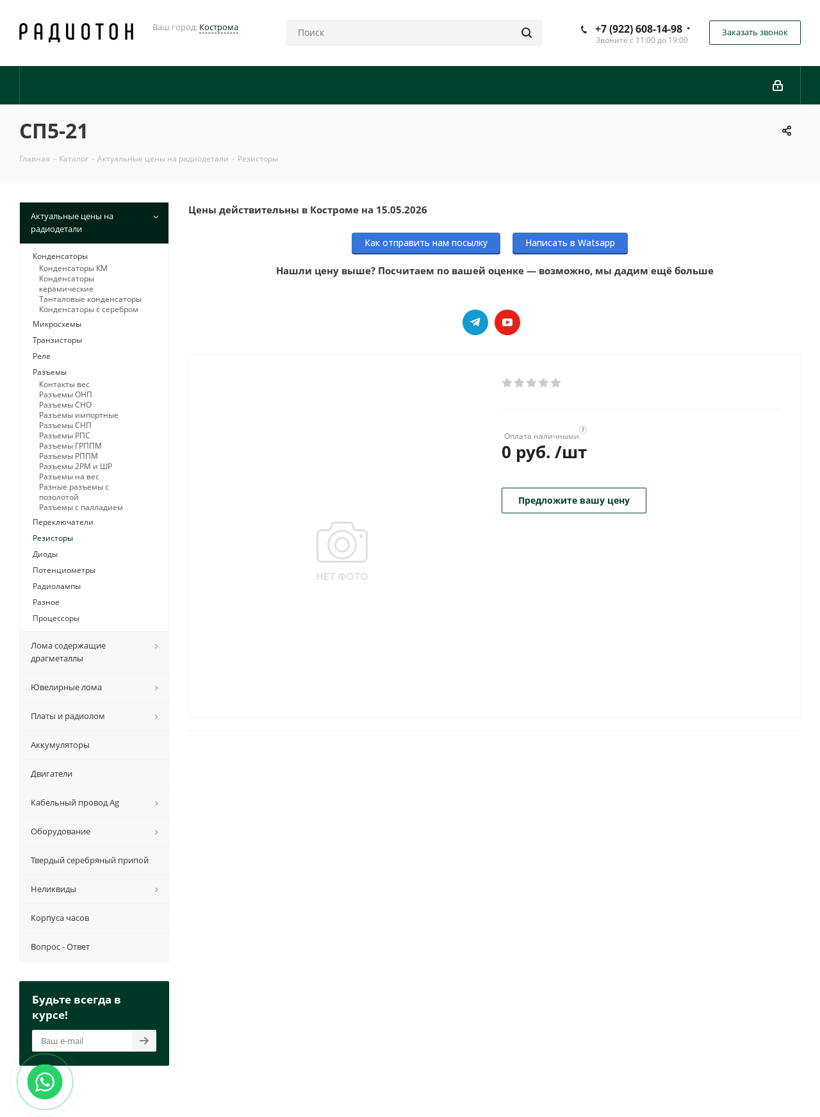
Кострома (218, 27)
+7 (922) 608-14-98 (638, 29)
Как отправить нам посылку (426, 242)
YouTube (507, 322)
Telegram (475, 322)
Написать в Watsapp (570, 242)
